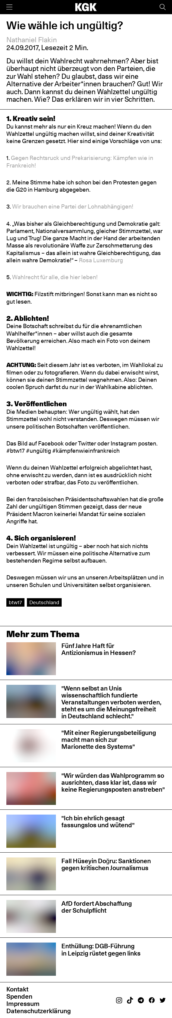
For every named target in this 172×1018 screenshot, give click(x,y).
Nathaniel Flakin (31, 40)
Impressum (23, 1003)
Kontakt (17, 989)
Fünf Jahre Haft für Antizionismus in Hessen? (98, 649)
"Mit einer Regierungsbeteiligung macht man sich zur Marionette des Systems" (108, 739)
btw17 (15, 602)
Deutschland (44, 602)
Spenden (19, 996)
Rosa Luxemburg (101, 260)
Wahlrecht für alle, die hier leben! (55, 277)
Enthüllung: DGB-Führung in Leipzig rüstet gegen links (101, 949)
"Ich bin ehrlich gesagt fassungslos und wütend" (98, 821)
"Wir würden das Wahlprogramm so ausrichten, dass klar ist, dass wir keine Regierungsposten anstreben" (113, 782)
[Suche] (163, 7)
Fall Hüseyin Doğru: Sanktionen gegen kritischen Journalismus (106, 864)
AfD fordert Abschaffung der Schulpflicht (96, 907)
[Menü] (9, 7)
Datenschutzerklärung (38, 1011)
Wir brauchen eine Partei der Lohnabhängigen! (72, 206)
